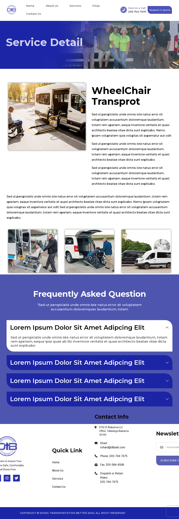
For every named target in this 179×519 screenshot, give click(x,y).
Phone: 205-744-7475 (111, 358)
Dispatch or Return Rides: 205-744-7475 (109, 380)
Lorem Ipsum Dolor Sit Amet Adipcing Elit (77, 327)
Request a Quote (159, 9)
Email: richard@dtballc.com (110, 347)
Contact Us (33, 13)
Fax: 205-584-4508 (109, 367)
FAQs (96, 5)
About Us (52, 5)
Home (30, 5)
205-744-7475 (137, 11)
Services (75, 5)
